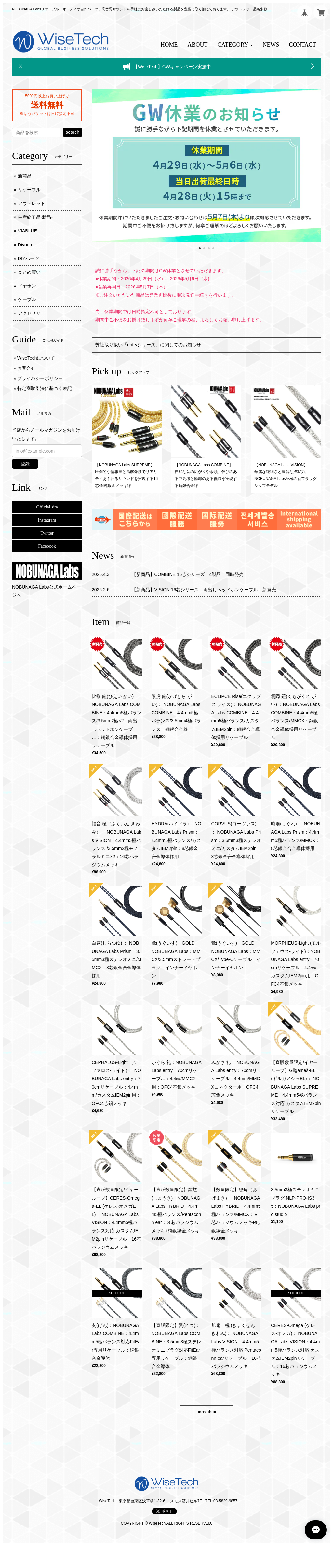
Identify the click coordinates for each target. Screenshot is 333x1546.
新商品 (25, 176)
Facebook (47, 546)
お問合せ (26, 368)
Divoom (25, 244)
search (72, 132)
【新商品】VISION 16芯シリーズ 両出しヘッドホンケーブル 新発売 (204, 589)
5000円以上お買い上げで (47, 96)
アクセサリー (31, 313)
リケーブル (29, 189)
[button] (235, 44)
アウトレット (31, 203)
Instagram (47, 520)
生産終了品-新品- (35, 217)
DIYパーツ (28, 258)
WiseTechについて (36, 358)
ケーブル (27, 299)
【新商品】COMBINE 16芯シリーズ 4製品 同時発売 (188, 574)
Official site (47, 507)
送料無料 (47, 104)
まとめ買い (29, 272)
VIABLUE (27, 230)
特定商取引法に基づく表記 (44, 388)
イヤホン (27, 285)
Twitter (46, 533)
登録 (25, 463)
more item (206, 1411)
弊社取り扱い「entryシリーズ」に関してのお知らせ (148, 344)
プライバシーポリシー (40, 378)
